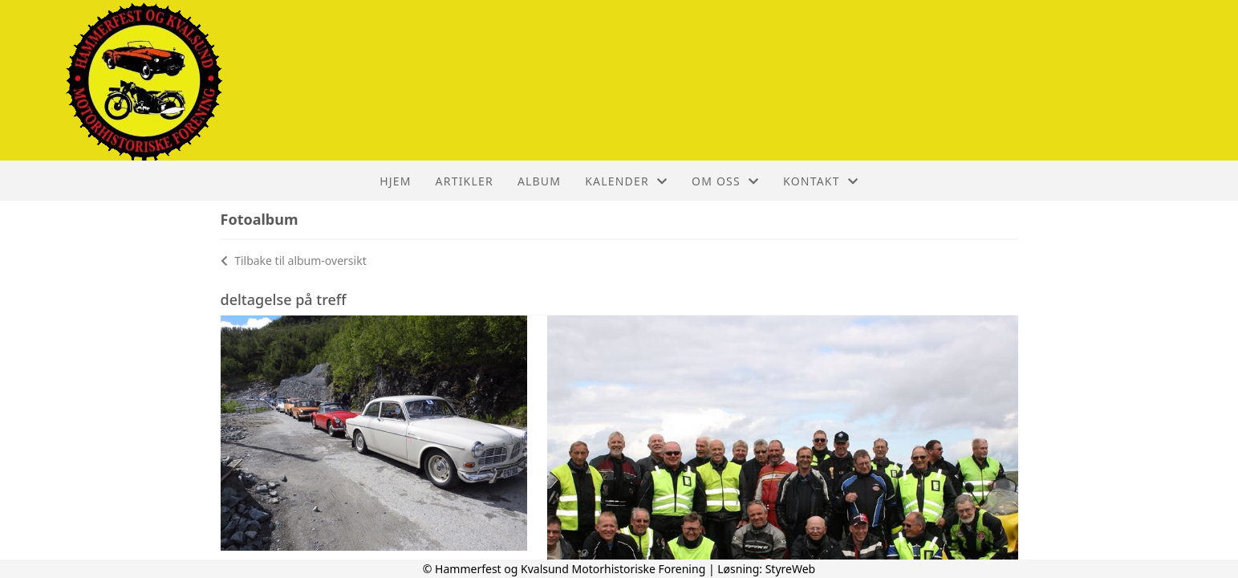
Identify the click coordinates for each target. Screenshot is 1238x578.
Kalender (626, 181)
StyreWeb (790, 568)
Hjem (395, 181)
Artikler (464, 181)
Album (539, 181)
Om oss (725, 181)
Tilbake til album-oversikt (294, 260)
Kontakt (820, 181)
